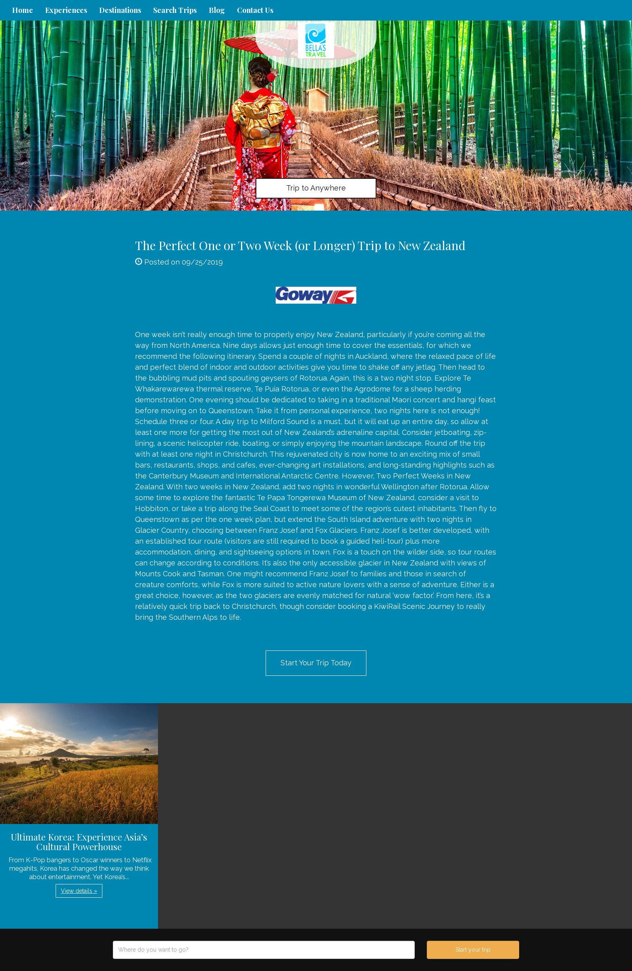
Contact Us (255, 10)
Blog (217, 10)
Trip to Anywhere (316, 188)
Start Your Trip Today (316, 662)
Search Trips (175, 10)
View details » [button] (79, 891)
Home (22, 10)
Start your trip (473, 949)
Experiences (66, 10)
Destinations (120, 10)
